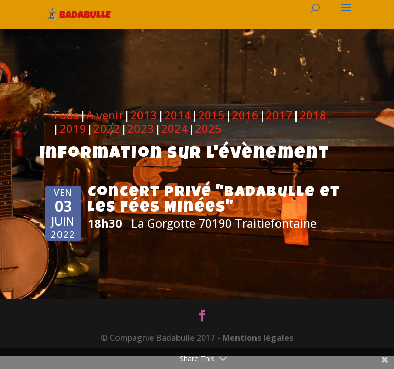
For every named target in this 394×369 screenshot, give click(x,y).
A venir (104, 114)
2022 (106, 128)
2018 (313, 114)
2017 (279, 114)
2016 (245, 114)
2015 (211, 114)
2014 (177, 114)
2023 (140, 128)
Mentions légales (257, 337)
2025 (208, 128)
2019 (73, 128)
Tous (65, 114)
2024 (174, 128)
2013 (143, 114)
